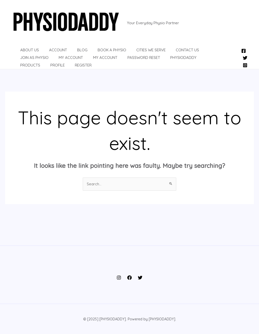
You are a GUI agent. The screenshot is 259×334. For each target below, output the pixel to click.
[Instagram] (245, 64)
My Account (27, 60)
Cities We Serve (135, 53)
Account (50, 53)
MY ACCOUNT (59, 60)
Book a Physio (99, 53)
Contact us (169, 53)
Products (163, 60)
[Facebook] (243, 50)
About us (24, 53)
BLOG (72, 53)
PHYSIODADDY (132, 60)
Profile (188, 60)
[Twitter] (245, 57)
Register (211, 60)
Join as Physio (203, 53)
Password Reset (95, 60)
